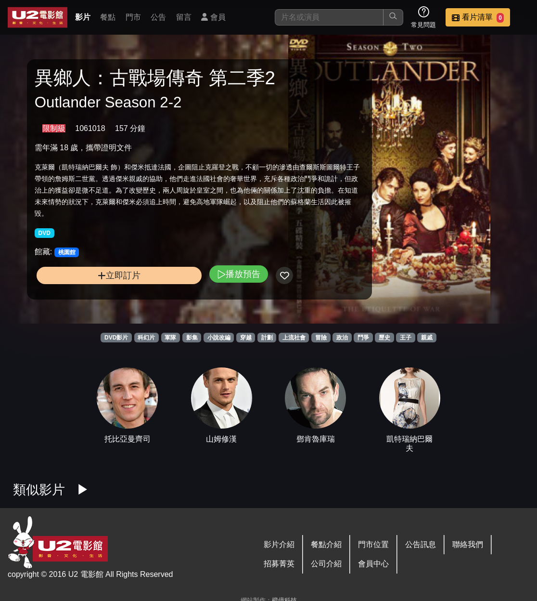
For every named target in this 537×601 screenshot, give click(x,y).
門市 (133, 17)
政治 (342, 337)
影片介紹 (279, 544)
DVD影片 (116, 337)
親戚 (427, 337)
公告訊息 (420, 544)
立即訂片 (93, 305)
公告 (158, 17)
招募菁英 (279, 564)
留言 (184, 17)
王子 (405, 337)
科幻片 (146, 337)
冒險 (321, 337)
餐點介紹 (326, 544)
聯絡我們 (467, 544)
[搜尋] (329, 17)
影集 (192, 337)
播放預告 (186, 303)
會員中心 (373, 564)
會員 (213, 17)
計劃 (267, 337)
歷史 (384, 337)
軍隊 (170, 337)
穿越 (246, 337)
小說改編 (218, 337)
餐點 (107, 17)
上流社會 (294, 337)
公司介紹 (326, 564)
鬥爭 (363, 337)
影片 (82, 17)
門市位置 (373, 544)
